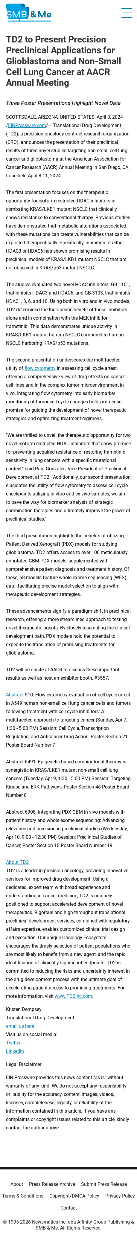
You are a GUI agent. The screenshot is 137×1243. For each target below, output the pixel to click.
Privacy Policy (120, 1196)
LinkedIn (15, 1051)
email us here (20, 1026)
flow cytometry (40, 368)
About (16, 1184)
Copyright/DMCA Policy (74, 1196)
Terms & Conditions (22, 1196)
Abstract (15, 695)
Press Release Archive (52, 1184)
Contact (68, 1208)
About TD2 (17, 862)
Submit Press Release (104, 1184)
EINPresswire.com (27, 125)
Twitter (13, 1043)
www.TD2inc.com (73, 996)
